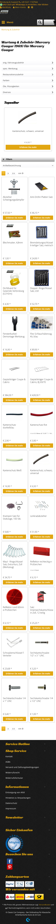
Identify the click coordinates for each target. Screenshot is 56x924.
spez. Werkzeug (10, 68)
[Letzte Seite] (13, 173)
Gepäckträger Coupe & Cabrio (14, 381)
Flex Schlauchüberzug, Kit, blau (41, 335)
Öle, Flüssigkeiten (11, 86)
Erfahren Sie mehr (28, 147)
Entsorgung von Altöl (15, 792)
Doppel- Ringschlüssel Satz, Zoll (41, 289)
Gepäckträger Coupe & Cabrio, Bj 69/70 (41, 381)
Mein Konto (19, 7)
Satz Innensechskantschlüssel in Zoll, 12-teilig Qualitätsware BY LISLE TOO (41, 610)
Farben (6, 80)
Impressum (11, 808)
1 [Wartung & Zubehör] (3, 173)
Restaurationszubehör (13, 74)
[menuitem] (7, 22)
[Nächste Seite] (8, 173)
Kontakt (9, 756)
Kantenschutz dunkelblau (9, 426)
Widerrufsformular (14, 778)
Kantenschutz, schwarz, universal (28, 131)
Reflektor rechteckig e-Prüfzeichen (41, 563)
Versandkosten (44, 904)
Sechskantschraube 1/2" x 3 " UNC (39, 654)
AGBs (8, 761)
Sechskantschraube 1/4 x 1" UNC (14, 700)
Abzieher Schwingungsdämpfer (13, 198)
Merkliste (5, 7)
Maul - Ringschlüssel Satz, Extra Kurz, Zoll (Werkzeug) (13, 564)
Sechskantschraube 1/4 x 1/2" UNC (41, 700)
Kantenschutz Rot (38, 424)
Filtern (7, 159)
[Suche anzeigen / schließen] (40, 22)
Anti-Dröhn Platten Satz (41, 197)
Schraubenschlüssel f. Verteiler (13, 654)
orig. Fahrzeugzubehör (13, 62)
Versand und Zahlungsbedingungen (22, 767)
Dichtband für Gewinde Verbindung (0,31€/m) (13, 291)
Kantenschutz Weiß (12, 470)
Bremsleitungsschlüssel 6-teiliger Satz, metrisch (41, 244)
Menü (7, 22)
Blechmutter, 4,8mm (13, 242)
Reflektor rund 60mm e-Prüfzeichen (13, 608)
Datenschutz (11, 803)
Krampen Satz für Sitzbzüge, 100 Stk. (12, 517)
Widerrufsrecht (13, 772)
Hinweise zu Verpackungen (18, 797)
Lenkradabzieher (38, 516)
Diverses (7, 92)
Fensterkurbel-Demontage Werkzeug (13, 335)
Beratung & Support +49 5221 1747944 (19, 2)
